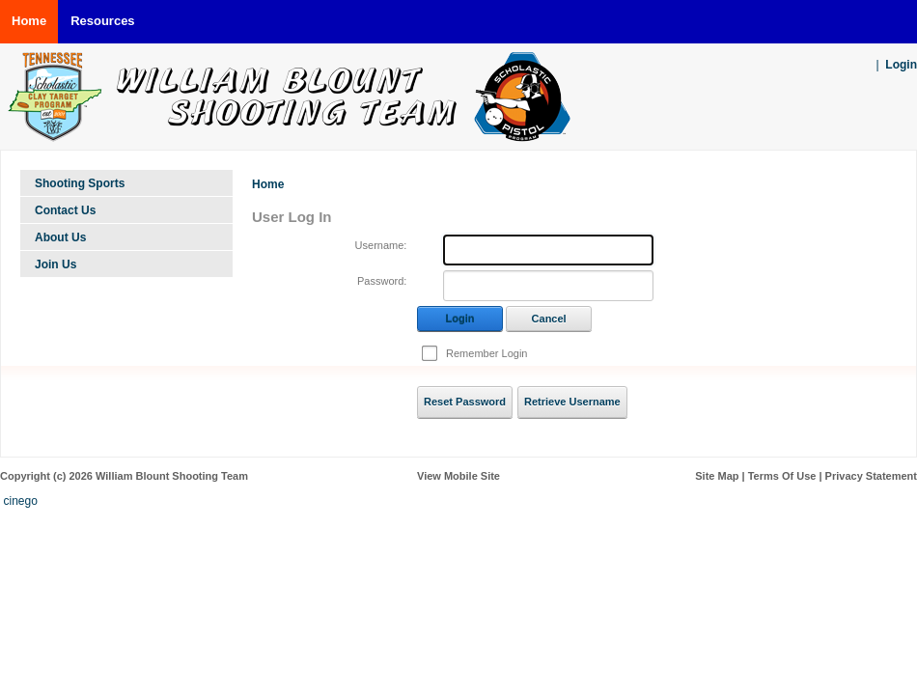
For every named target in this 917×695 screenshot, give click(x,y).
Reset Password (465, 401)
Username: (381, 245)
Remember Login (486, 353)
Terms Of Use (782, 476)
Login (901, 64)
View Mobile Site (458, 476)
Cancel (549, 318)
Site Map (716, 476)
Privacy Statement (871, 476)
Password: (381, 281)
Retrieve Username (572, 401)
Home (268, 184)
